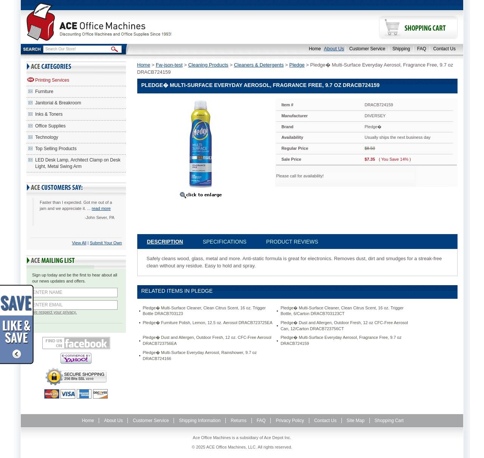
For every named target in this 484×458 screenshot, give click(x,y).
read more (101, 208)
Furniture (44, 91)
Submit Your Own (106, 243)
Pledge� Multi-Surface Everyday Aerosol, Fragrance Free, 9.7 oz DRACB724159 (341, 340)
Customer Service (367, 48)
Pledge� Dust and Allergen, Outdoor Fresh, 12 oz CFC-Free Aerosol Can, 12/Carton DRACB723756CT (344, 325)
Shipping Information (199, 420)
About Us (334, 48)
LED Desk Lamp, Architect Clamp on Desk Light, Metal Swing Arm (77, 163)
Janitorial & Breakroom (58, 103)
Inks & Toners (48, 114)
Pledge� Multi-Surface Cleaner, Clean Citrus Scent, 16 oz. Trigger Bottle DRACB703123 (204, 311)
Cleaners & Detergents (259, 65)
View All (79, 243)
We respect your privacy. (54, 312)
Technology (46, 137)
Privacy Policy (290, 420)
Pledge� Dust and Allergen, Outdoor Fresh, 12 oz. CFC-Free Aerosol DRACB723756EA (207, 340)
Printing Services (52, 80)
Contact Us (444, 48)
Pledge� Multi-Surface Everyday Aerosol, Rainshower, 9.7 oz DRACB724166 (200, 355)
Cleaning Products (208, 65)
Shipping (401, 48)
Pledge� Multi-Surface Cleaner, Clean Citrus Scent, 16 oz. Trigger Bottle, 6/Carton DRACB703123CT (342, 311)
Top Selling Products (55, 148)
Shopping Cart (389, 420)
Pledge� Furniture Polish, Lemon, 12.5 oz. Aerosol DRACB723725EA (208, 322)
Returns (239, 420)
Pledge (296, 65)
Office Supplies (50, 126)
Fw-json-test (169, 65)
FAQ (421, 48)
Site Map (356, 420)
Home (315, 48)
